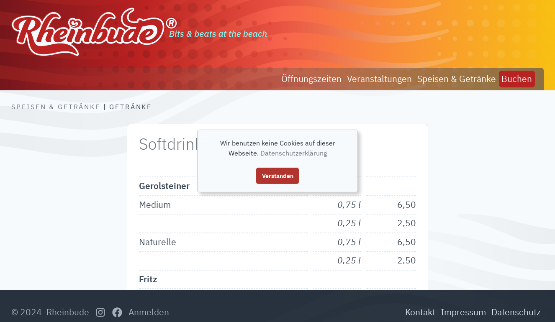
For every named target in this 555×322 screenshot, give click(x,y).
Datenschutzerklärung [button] (293, 153)
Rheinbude (67, 312)
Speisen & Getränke (55, 106)
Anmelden (148, 312)
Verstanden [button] (277, 175)
